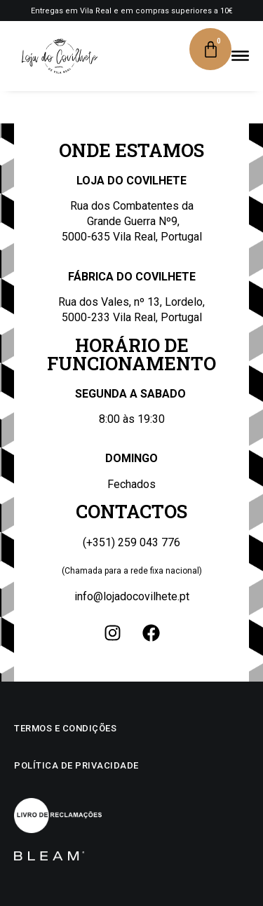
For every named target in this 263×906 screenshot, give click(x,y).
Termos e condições (65, 728)
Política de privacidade (76, 765)
